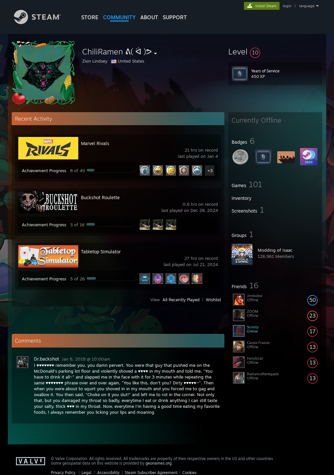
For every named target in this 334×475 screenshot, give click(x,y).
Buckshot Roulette (100, 197)
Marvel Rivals (95, 143)
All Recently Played (181, 299)
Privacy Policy (63, 472)
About (149, 17)
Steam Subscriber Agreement (151, 472)
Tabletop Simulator (101, 251)
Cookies (189, 472)
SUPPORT (175, 17)
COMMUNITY (119, 17)
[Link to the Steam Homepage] (42, 22)
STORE (90, 17)
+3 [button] (210, 170)
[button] (275, 51)
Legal (86, 472)
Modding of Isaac (275, 250)
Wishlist (213, 299)
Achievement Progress (44, 170)
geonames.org (158, 463)
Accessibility (108, 472)
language (306, 6)
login (287, 6)
